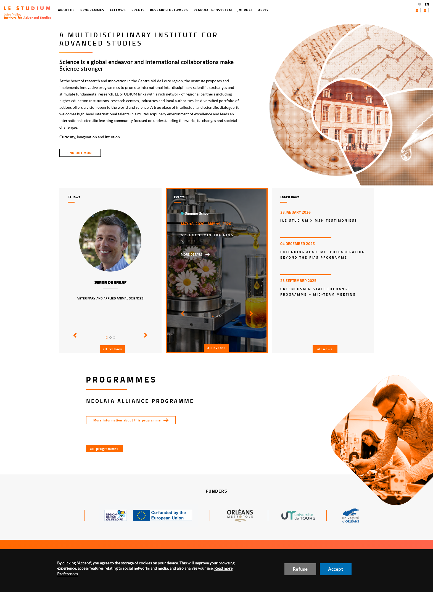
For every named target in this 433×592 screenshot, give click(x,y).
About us (404, 10)
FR (419, 4)
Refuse (300, 569)
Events (115, 10)
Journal (222, 10)
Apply (241, 10)
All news (325, 349)
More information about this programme (127, 420)
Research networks (146, 10)
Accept (335, 569)
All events (216, 347)
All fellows (112, 349)
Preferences (67, 574)
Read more (223, 568)
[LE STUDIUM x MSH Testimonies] (318, 220)
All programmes (104, 448)
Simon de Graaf (110, 282)
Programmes (70, 10)
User (420, 10)
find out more (80, 152)
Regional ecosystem (190, 10)
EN (427, 4)
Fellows (95, 10)
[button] (74, 339)
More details (192, 254)
